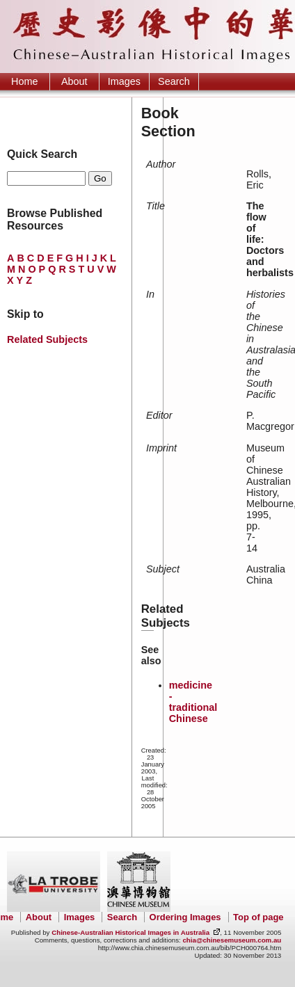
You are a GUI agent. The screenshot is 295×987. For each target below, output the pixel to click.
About (74, 81)
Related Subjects (47, 339)
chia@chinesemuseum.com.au (231, 940)
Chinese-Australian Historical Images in (130, 932)
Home (24, 81)
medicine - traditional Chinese (193, 702)
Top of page (258, 917)
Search (174, 81)
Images (124, 81)
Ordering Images (185, 917)
